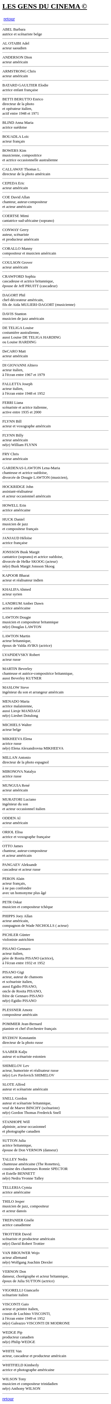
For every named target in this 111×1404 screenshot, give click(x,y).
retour (9, 18)
